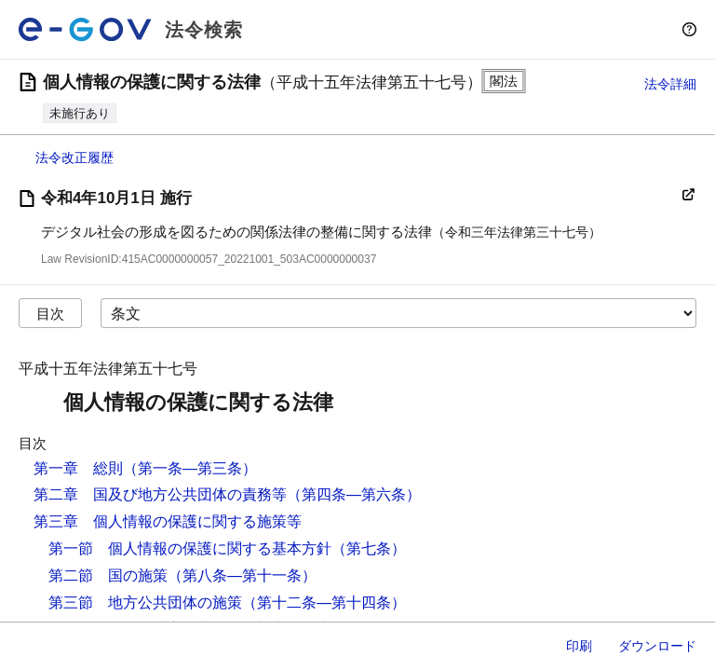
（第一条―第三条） (190, 468)
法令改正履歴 (74, 157)
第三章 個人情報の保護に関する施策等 (168, 521)
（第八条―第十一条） (242, 575)
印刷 (579, 645)
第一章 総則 (78, 468)
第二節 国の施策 (108, 575)
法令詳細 (670, 83)
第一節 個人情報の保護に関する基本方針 (189, 548)
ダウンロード (657, 645)
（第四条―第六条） (354, 494)
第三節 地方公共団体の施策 (145, 602)
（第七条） (368, 548)
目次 (50, 314)
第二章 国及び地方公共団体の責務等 (160, 494)
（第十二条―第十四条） (324, 602)
